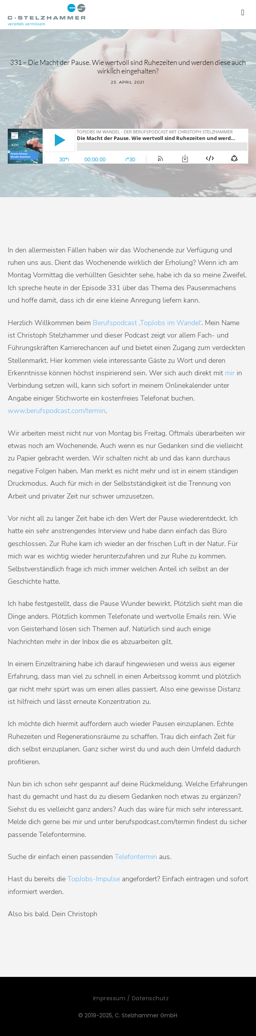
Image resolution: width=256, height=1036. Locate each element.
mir (230, 373)
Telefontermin (136, 856)
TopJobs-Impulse (93, 879)
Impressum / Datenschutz (131, 998)
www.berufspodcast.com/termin (57, 410)
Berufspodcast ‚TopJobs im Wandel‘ (147, 322)
